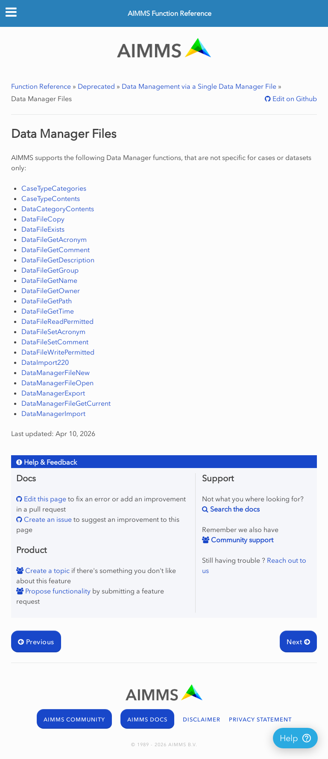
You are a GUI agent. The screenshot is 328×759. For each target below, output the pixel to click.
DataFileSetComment (54, 341)
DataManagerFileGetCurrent (66, 403)
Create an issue (47, 519)
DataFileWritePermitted (57, 352)
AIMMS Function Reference (169, 13)
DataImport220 (45, 362)
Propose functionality (57, 590)
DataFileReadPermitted (57, 321)
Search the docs (234, 509)
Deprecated (96, 86)
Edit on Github (294, 98)
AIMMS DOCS (147, 719)
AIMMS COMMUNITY (74, 719)
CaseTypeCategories (53, 188)
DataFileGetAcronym (54, 239)
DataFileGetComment (55, 249)
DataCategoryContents (57, 208)
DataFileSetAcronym (53, 331)
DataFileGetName (49, 280)
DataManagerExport (53, 393)
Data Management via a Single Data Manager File (199, 86)
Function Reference (41, 86)
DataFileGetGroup (50, 270)
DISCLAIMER (201, 719)
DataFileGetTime (47, 311)
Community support (241, 539)
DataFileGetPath (46, 301)
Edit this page (44, 498)
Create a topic (46, 570)
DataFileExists (42, 229)
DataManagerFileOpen (57, 382)
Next (298, 641)
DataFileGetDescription (57, 260)
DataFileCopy (42, 219)
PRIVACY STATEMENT (260, 719)
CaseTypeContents (50, 198)
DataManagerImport (53, 413)
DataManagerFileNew (55, 372)
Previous (36, 641)
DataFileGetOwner (50, 290)
